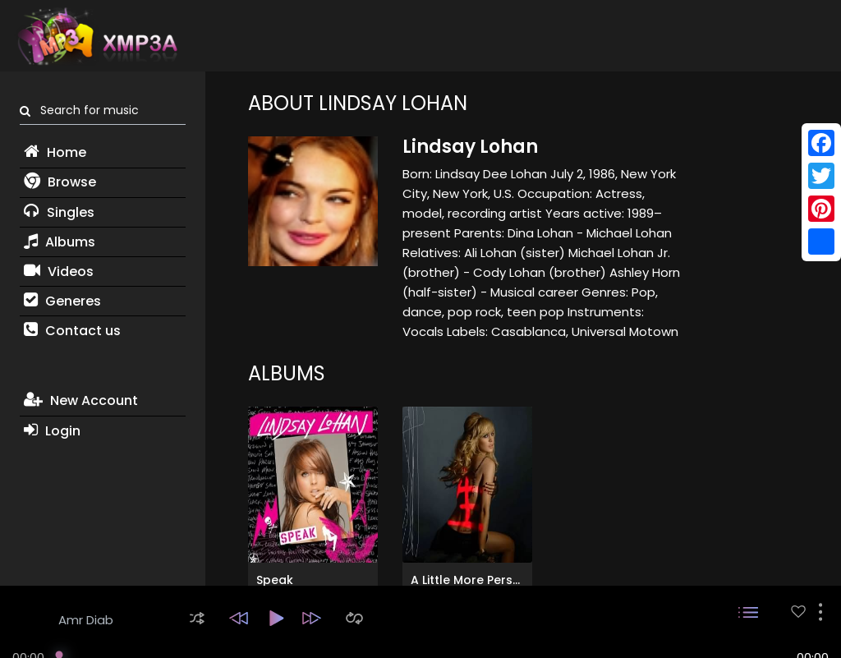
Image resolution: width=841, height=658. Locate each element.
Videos (59, 271)
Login (52, 430)
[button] (197, 618)
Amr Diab (85, 619)
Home (55, 152)
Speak (274, 580)
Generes (62, 301)
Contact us (72, 330)
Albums (59, 241)
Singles (59, 212)
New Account (81, 400)
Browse (60, 182)
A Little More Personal (475, 580)
